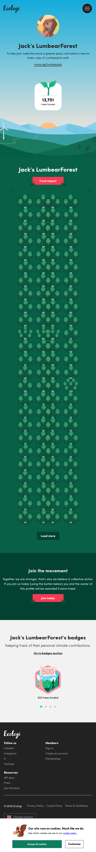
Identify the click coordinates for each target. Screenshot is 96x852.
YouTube (9, 764)
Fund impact (48, 181)
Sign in (49, 748)
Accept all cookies (37, 844)
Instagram (10, 753)
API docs (9, 777)
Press (7, 782)
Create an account (56, 753)
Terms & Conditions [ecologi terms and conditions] (76, 805)
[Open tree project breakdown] (48, 96)
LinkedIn (9, 748)
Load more (48, 536)
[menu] (87, 8)
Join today (48, 598)
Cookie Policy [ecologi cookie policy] (54, 805)
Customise (74, 844)
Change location (20, 817)
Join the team (12, 788)
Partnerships (53, 758)
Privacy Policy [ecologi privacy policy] (35, 805)
